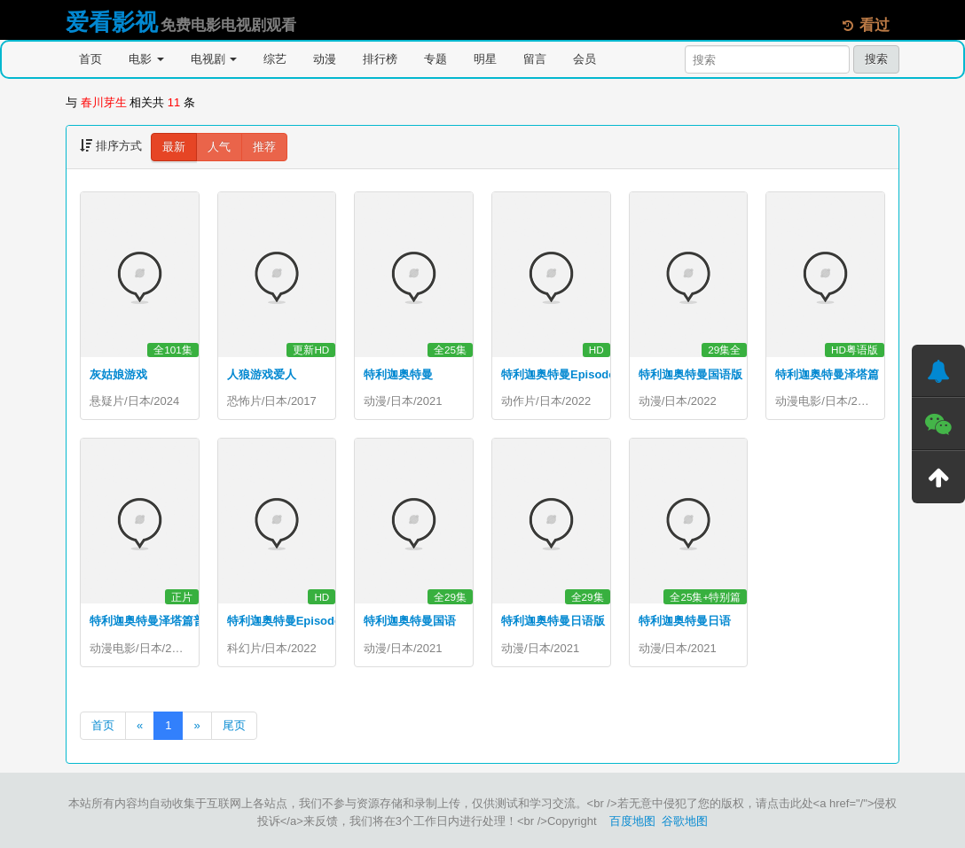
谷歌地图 (685, 821)
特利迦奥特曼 (398, 374)
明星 (485, 59)
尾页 (234, 725)
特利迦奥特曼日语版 (553, 621)
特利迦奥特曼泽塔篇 (827, 374)
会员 (584, 59)
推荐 (264, 146)
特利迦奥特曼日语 (685, 621)
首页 (90, 59)
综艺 (274, 59)
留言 (534, 59)
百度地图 (632, 821)
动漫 (324, 59)
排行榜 (380, 59)
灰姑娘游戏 (118, 374)
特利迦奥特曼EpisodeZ (562, 374)
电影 (146, 59)
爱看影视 (112, 22)
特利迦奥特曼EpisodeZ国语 (299, 621)
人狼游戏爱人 (261, 374)
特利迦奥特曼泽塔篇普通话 (159, 621)
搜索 (876, 59)
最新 (173, 146)
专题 (435, 59)
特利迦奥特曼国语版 (690, 374)
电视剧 (214, 59)
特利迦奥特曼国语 (410, 621)
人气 (219, 146)
